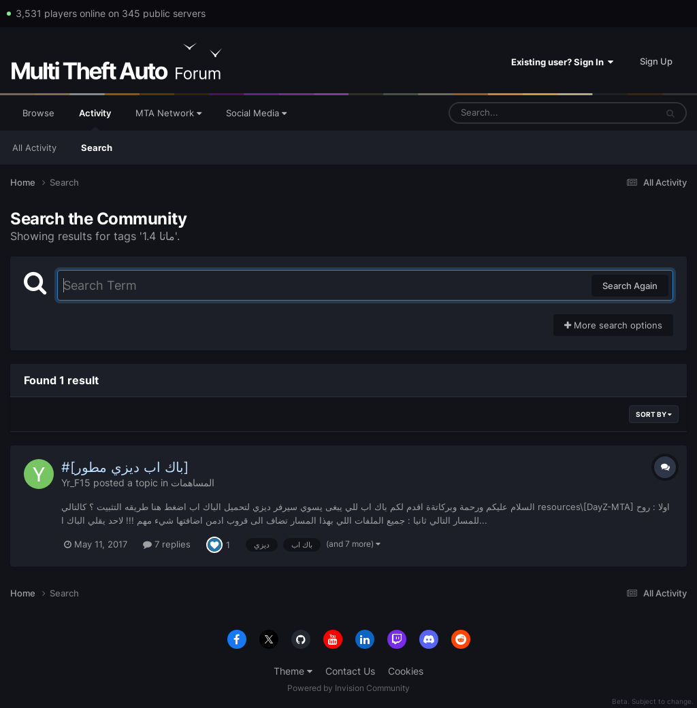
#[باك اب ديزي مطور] (125, 467)
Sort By (654, 414)
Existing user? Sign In (562, 61)
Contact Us (350, 671)
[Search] (516, 112)
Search (96, 147)
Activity (95, 119)
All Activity (34, 147)
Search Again (630, 285)
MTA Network (168, 112)
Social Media (256, 112)
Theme (293, 671)
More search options (613, 325)
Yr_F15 (76, 482)
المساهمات (192, 482)
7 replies (167, 544)
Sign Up (656, 61)
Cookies (405, 671)
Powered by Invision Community (348, 688)
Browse (38, 112)
